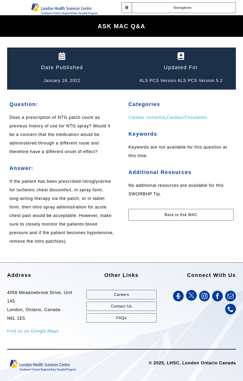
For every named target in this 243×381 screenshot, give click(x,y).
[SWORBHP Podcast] (178, 296)
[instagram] (204, 296)
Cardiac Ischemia (146, 117)
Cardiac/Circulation (187, 117)
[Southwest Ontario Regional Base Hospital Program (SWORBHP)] (64, 3)
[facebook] (217, 296)
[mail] (230, 296)
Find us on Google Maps (33, 331)
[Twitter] (191, 295)
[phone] (230, 309)
